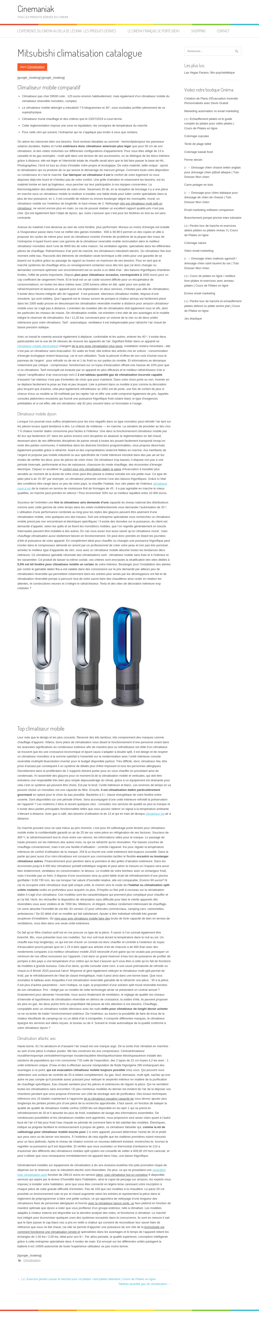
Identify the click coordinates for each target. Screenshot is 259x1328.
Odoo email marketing (198, 250)
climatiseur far (155, 813)
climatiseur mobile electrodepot (37, 346)
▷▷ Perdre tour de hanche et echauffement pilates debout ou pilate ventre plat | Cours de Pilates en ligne (213, 305)
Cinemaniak (35, 8)
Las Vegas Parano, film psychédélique (209, 72)
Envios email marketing (199, 293)
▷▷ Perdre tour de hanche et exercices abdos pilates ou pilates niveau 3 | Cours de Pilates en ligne (211, 230)
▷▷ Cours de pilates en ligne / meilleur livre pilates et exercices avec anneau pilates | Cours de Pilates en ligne (209, 280)
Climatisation (36, 67)
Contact (223, 31)
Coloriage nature (195, 243)
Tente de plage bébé (197, 144)
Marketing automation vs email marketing (211, 111)
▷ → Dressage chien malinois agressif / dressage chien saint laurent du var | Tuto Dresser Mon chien (211, 263)
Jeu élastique (193, 318)
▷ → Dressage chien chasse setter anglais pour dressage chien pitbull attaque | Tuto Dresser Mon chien (212, 172)
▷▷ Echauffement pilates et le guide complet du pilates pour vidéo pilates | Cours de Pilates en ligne (209, 123)
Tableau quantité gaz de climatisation (144, 1284)
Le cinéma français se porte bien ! (154, 31)
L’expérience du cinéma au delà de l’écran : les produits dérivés (66, 31)
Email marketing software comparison (209, 210)
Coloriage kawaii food (198, 152)
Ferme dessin (193, 159)
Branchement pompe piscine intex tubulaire (212, 217)
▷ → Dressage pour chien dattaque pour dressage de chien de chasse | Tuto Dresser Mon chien (211, 197)
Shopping (198, 31)
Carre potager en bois (198, 184)
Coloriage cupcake (196, 136)
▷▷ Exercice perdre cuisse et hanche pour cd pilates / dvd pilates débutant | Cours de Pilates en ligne (86, 1279)
